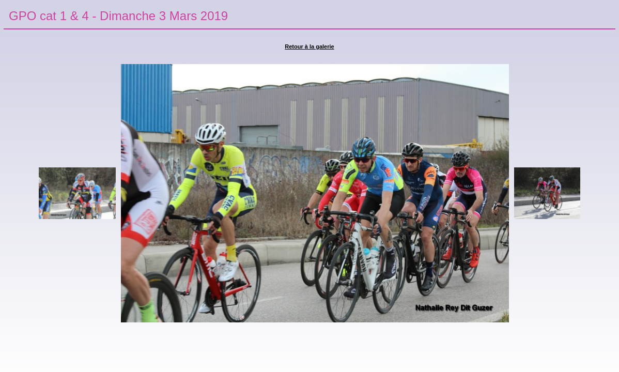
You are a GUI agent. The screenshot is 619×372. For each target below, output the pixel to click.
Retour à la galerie (309, 46)
